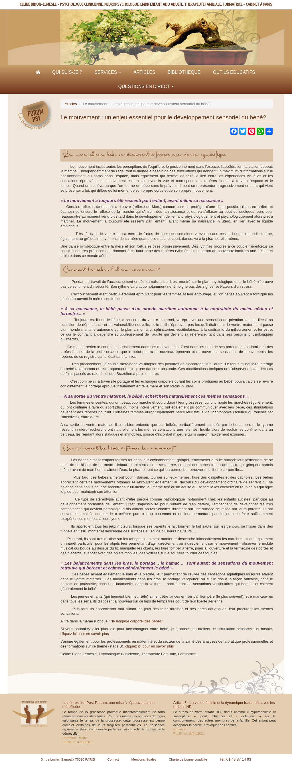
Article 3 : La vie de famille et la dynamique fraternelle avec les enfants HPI (224, 704)
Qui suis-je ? (67, 72)
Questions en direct (146, 86)
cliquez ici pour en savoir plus (84, 634)
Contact (113, 759)
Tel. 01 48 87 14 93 (235, 759)
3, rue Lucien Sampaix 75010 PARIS (68, 759)
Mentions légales (143, 759)
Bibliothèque (184, 72)
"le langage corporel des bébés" (137, 621)
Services (108, 72)
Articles (144, 72)
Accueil (38, 72)
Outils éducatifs (234, 72)
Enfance (179, 729)
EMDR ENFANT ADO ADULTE (161, 4)
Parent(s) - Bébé (74, 738)
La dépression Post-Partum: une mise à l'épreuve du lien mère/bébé (108, 704)
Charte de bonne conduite (188, 759)
